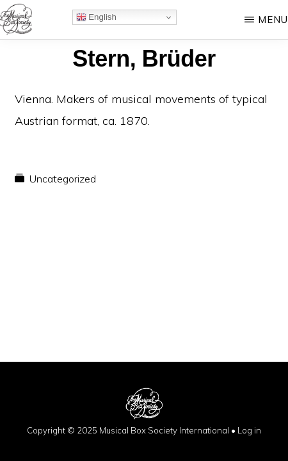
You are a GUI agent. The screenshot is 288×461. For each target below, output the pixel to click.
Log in (249, 430)
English (96, 17)
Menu (273, 19)
